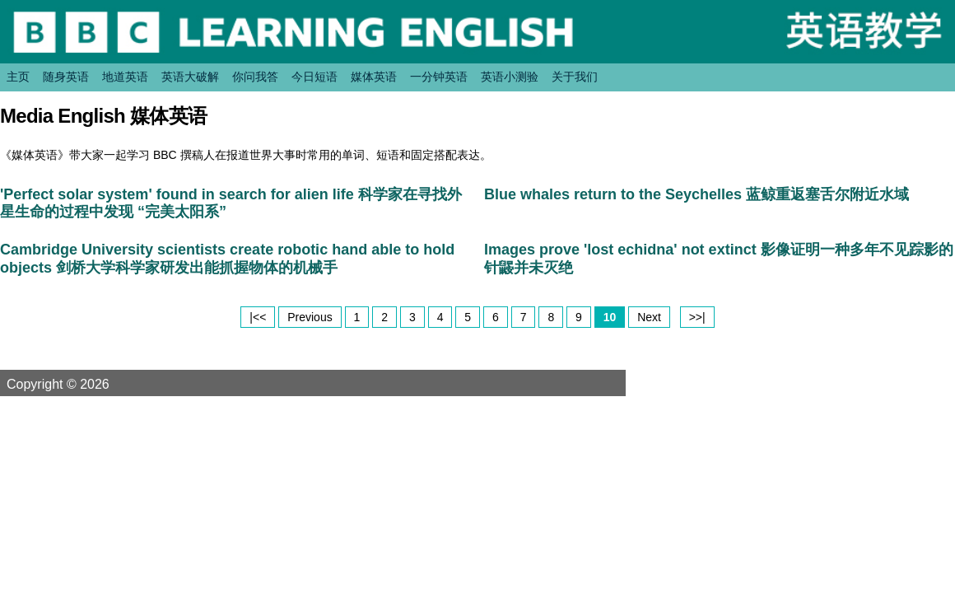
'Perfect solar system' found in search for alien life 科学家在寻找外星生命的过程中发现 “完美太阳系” (231, 203)
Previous (309, 317)
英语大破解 (190, 76)
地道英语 (125, 76)
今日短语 (314, 76)
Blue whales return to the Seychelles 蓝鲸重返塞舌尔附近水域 (696, 194)
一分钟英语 (439, 76)
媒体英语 (374, 76)
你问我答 (255, 76)
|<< (257, 317)
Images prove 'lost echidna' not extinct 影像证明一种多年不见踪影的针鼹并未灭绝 (718, 258)
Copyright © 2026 (77, 383)
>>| (697, 317)
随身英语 (66, 76)
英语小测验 (509, 76)
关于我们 (575, 76)
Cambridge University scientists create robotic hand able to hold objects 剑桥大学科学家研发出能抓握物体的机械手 (227, 258)
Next (649, 317)
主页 (18, 76)
